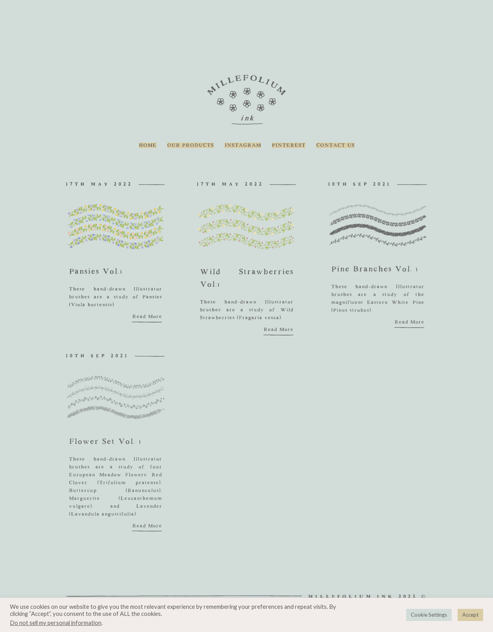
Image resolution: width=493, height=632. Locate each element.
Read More (147, 316)
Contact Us (335, 145)
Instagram (242, 145)
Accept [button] (470, 615)
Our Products (190, 145)
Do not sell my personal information (55, 622)
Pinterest (288, 145)
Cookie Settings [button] (429, 615)
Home (147, 145)
